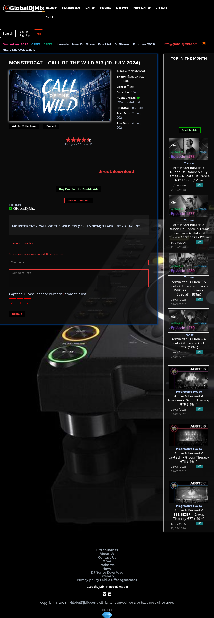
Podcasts (107, 564)
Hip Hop (161, 8)
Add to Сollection (24, 126)
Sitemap (107, 574)
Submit (17, 313)
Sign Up (23, 35)
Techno (105, 8)
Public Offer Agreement (117, 578)
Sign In (23, 31)
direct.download (117, 171)
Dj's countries (107, 550)
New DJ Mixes (81, 44)
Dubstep (122, 8)
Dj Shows (117, 44)
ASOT (46, 44)
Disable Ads (189, 130)
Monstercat (136, 71)
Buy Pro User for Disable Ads (78, 188)
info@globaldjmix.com (180, 44)
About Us (107, 553)
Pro (36, 34)
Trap (130, 86)
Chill (50, 17)
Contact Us (107, 557)
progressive (71, 8)
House (90, 8)
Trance (51, 8)
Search (7, 34)
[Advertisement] (84, 157)
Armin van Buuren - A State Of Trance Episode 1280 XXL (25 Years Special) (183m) (189, 286)
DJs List (101, 44)
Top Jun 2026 (138, 44)
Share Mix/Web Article (19, 50)
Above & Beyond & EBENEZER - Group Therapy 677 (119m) (189, 515)
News (107, 567)
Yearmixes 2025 (15, 44)
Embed (51, 126)
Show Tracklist (23, 243)
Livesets (60, 44)
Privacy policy (89, 578)
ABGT (34, 44)
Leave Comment (79, 200)
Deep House (142, 8)
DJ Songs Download (107, 571)
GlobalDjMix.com (83, 600)
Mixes (107, 560)
